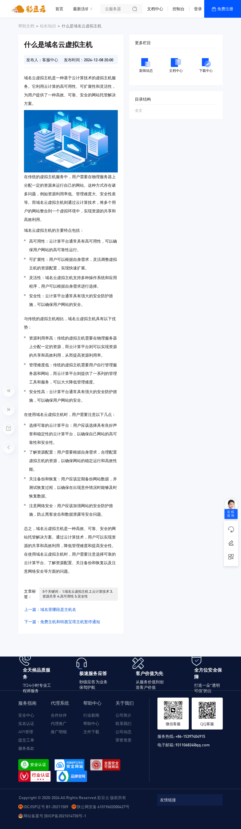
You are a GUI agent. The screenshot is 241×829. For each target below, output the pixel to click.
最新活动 (82, 6)
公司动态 (123, 731)
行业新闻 (91, 715)
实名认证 (26, 723)
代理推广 (59, 723)
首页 (59, 8)
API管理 (25, 731)
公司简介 (123, 715)
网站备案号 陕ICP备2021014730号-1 (54, 815)
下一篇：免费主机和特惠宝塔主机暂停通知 (62, 621)
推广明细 (59, 731)
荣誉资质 (123, 740)
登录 (198, 8)
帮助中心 (91, 723)
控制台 (179, 8)
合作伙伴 (59, 715)
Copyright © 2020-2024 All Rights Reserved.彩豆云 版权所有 (72, 797)
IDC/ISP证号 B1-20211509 (45, 806)
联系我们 (123, 723)
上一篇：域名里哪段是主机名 (50, 609)
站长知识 (48, 26)
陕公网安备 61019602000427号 (103, 806)
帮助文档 (26, 26)
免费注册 (225, 8)
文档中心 (155, 8)
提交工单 (26, 740)
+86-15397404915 (190, 736)
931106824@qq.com (192, 744)
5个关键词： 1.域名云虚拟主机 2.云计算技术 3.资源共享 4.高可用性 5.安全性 (77, 593)
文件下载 (91, 731)
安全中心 (26, 715)
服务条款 (26, 748)
